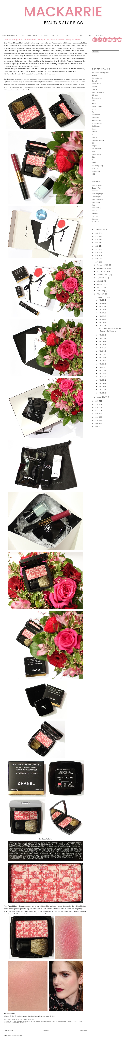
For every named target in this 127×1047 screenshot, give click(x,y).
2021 (97, 249)
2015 (97, 404)
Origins (94, 146)
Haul (93, 205)
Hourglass (95, 118)
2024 (97, 239)
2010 (97, 420)
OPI (93, 143)
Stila (93, 157)
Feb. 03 (101, 386)
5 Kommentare (28, 1019)
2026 (97, 233)
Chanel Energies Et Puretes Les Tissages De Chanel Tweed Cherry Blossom (42, 39)
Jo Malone (96, 126)
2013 (97, 411)
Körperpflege (96, 208)
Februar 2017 (102, 297)
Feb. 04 (101, 383)
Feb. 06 (101, 377)
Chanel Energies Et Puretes (28, 1021)
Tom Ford (95, 168)
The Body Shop (97, 166)
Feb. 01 (101, 393)
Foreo (94, 112)
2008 (97, 427)
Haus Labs (96, 115)
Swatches (8, 1023)
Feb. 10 (101, 364)
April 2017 (100, 291)
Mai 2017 (100, 287)
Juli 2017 (100, 281)
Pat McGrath (96, 149)
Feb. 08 (101, 370)
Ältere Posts (83, 1031)
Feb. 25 (101, 310)
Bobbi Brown (96, 84)
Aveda (94, 75)
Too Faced (96, 171)
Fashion (95, 191)
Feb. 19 (101, 335)
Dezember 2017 (103, 265)
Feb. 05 (101, 380)
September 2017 (103, 275)
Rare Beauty (96, 154)
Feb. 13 (101, 354)
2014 (97, 407)
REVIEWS (99, 35)
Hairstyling (96, 202)
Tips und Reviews (19, 1023)
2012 (97, 414)
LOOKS (89, 35)
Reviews (70, 1021)
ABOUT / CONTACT (9, 35)
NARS (94, 137)
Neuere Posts (9, 1031)
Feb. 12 (101, 357)
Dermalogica (96, 98)
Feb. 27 (101, 303)
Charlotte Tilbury (98, 92)
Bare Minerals (97, 78)
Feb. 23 (101, 316)
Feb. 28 (101, 300)
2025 (97, 236)
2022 (97, 246)
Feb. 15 (101, 348)
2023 (97, 243)
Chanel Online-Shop (11, 1016)
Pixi (93, 151)
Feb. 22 (101, 319)
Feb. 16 (101, 345)
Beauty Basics (97, 185)
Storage (95, 219)
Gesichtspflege (97, 194)
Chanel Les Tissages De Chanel (53, 1021)
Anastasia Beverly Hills (100, 72)
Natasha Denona (98, 140)
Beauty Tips (96, 188)
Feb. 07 (101, 374)
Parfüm (94, 210)
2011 (97, 417)
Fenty (94, 109)
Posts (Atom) (17, 1035)
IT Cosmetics (97, 123)
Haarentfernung (97, 199)
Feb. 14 (101, 351)
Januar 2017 (101, 397)
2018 (97, 259)
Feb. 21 (101, 322)
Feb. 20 (101, 326)
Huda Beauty (96, 120)
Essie (94, 103)
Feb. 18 (101, 338)
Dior (93, 101)
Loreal (94, 132)
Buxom (94, 87)
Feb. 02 (101, 390)
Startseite (46, 1031)
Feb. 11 (101, 361)
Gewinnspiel (96, 196)
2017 (97, 262)
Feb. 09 (101, 367)
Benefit (94, 81)
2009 (97, 423)
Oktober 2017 (102, 271)
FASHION (66, 35)
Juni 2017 (100, 284)
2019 (97, 256)
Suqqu (94, 160)
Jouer (94, 129)
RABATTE (44, 35)
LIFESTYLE (78, 35)
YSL (93, 174)
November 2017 (103, 268)
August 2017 (101, 278)
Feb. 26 (101, 306)
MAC (94, 134)
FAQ (22, 35)
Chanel (13, 1021)
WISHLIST (55, 35)
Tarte (94, 163)
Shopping (78, 1021)
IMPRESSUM (32, 35)
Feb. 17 (101, 341)
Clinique (95, 95)
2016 (97, 401)
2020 (97, 252)
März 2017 (101, 294)
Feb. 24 (101, 313)
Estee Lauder (97, 106)
